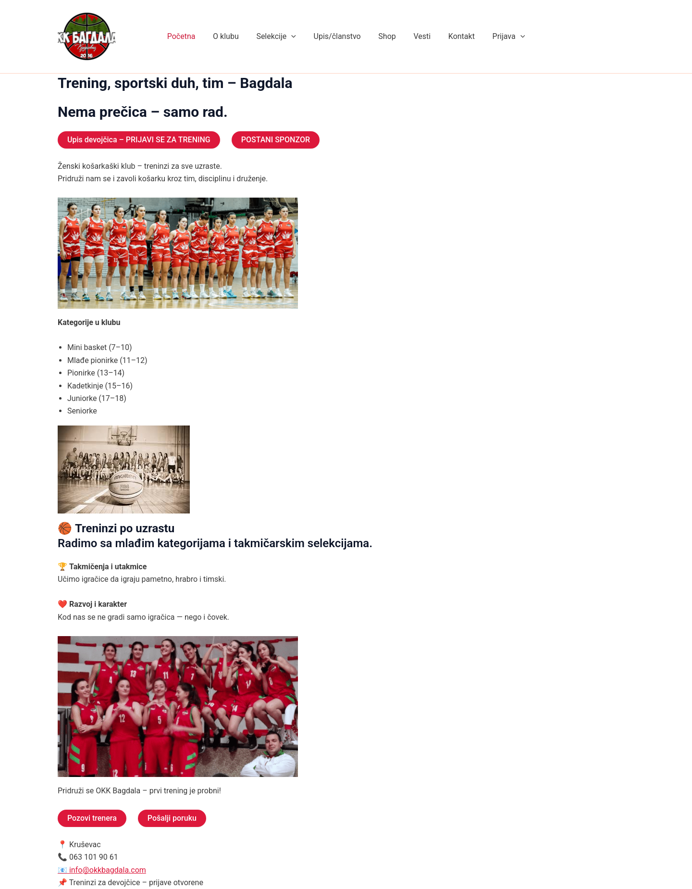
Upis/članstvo (338, 36)
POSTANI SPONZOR (275, 139)
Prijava (500, 37)
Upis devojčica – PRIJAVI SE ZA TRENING (138, 139)
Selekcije (279, 37)
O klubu (232, 36)
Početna (189, 36)
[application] (294, 37)
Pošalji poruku (172, 818)
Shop (386, 36)
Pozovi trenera (92, 818)
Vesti (418, 36)
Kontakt (456, 36)
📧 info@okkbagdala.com (102, 870)
